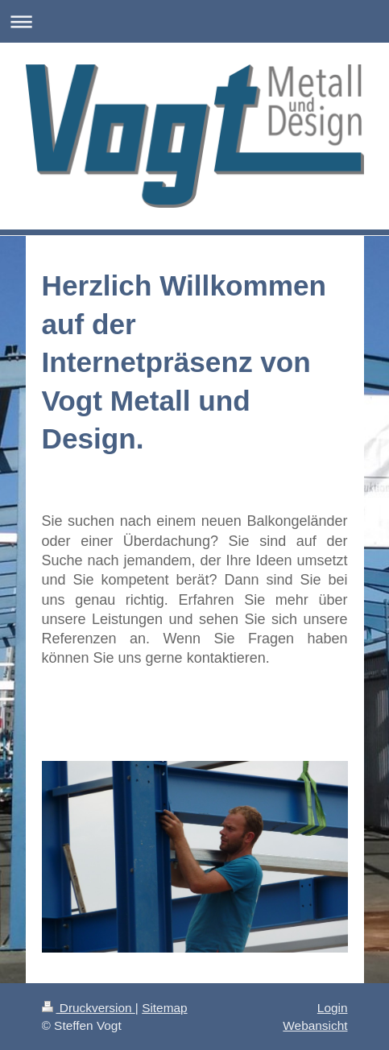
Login (332, 1008)
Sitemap (164, 1008)
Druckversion (88, 1008)
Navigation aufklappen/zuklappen (194, 21)
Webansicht (315, 1025)
